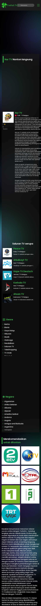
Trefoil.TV (9, 5)
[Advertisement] (20, 31)
